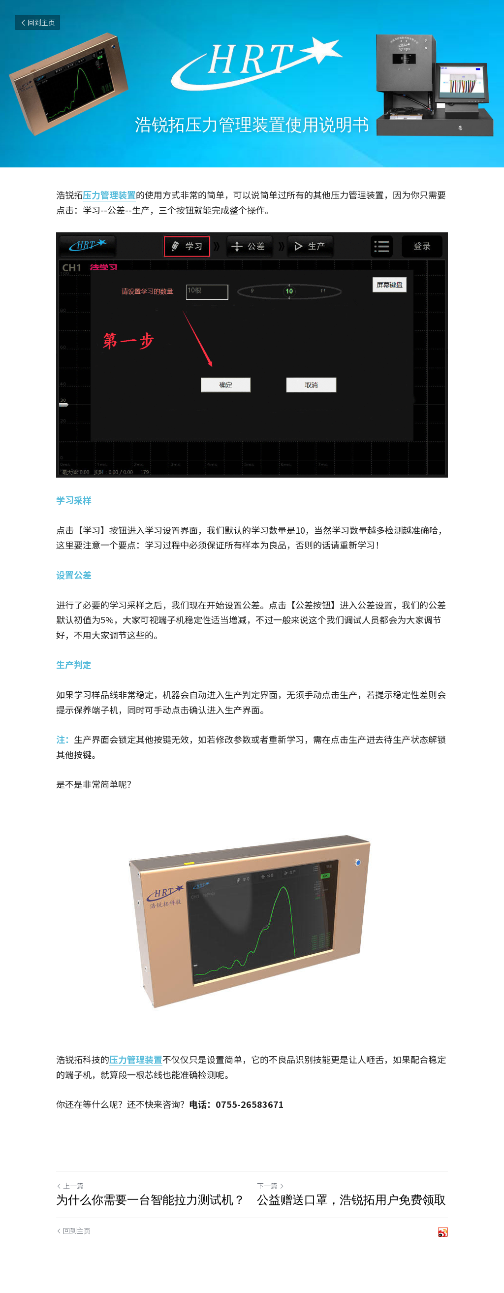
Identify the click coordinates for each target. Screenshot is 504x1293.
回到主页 (37, 22)
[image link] (252, 922)
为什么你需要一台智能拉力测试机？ (150, 1199)
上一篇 (70, 1186)
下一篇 (270, 1186)
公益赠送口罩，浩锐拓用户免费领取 (351, 1199)
